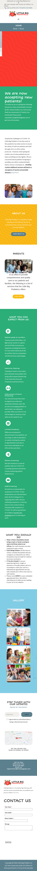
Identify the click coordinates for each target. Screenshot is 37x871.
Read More (15, 172)
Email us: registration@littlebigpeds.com (18, 768)
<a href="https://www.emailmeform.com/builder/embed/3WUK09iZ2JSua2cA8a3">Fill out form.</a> (18, 830)
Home (15, 29)
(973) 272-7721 (18, 764)
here (23, 356)
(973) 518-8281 (18, 765)
